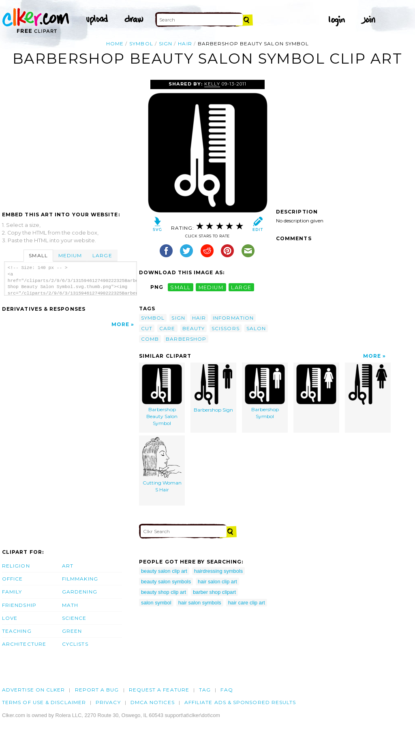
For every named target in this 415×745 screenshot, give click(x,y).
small (180, 287)
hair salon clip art (217, 581)
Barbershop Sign (213, 388)
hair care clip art (246, 603)
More (120, 324)
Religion (16, 566)
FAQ (226, 690)
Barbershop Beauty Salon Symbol (162, 395)
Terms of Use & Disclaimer (44, 702)
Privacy (108, 702)
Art (67, 566)
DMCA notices (152, 702)
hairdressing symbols (218, 571)
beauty (193, 328)
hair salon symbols (199, 603)
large (241, 287)
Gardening (79, 592)
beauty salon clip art (164, 571)
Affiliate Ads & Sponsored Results (240, 702)
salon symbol (156, 603)
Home (115, 44)
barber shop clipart (214, 592)
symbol (141, 44)
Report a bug (97, 690)
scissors (226, 328)
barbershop (186, 339)
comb (150, 339)
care (167, 328)
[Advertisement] (70, 140)
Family (12, 592)
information (233, 318)
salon (256, 328)
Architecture (24, 644)
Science (74, 618)
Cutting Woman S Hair (162, 465)
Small (38, 255)
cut (146, 328)
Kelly (212, 84)
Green (72, 631)
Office (12, 579)
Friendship (19, 605)
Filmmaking (80, 579)
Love (9, 618)
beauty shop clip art (163, 592)
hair (185, 44)
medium (211, 287)
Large (102, 255)
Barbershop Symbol (265, 391)
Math (70, 605)
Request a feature (159, 690)
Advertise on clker (33, 690)
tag (205, 690)
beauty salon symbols (166, 581)
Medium (70, 255)
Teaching (17, 631)
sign (165, 44)
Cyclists (75, 644)
